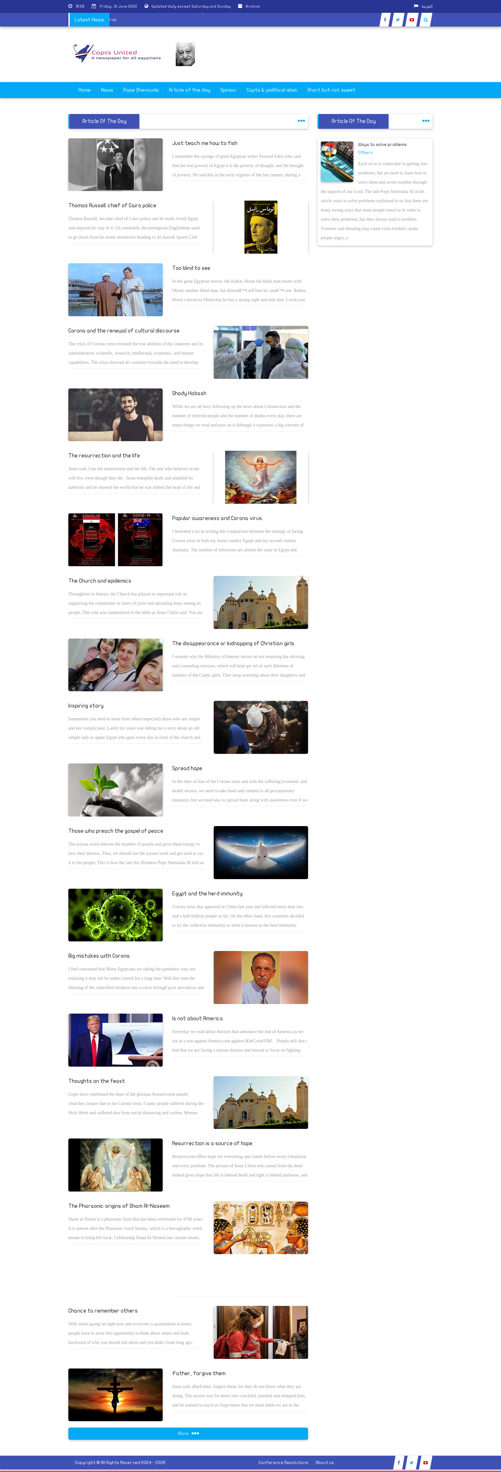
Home (85, 90)
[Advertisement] (470, 202)
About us (325, 1462)
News (107, 90)
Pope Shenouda (141, 90)
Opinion (228, 90)
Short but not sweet (331, 90)
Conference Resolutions (283, 1462)
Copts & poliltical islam (272, 90)
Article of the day (189, 90)
